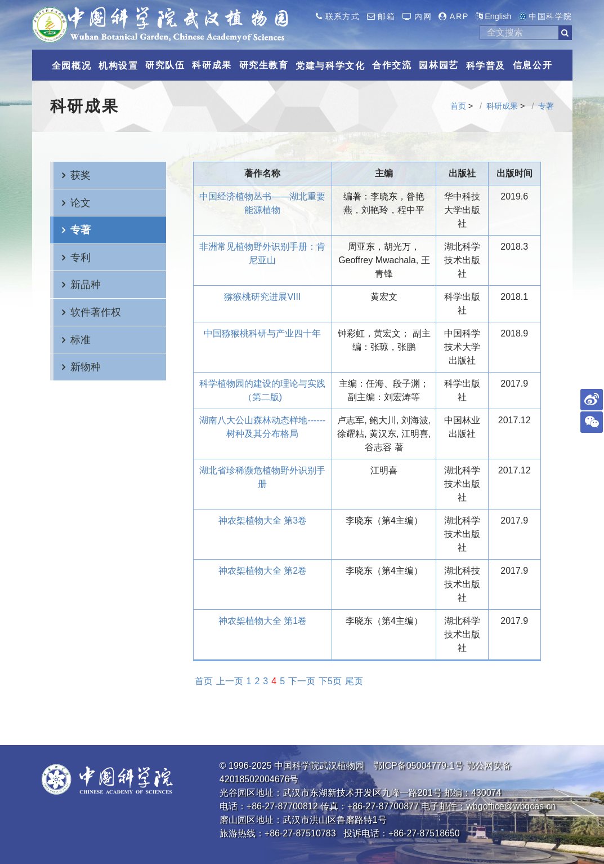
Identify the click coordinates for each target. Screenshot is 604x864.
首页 (458, 105)
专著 (546, 105)
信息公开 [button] (532, 65)
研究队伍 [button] (165, 65)
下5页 (330, 681)
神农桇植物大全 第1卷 (262, 621)
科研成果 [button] (211, 65)
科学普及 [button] (485, 65)
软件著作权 (95, 312)
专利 (80, 257)
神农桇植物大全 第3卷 (262, 520)
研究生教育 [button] (264, 65)
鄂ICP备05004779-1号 (418, 765)
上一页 (229, 681)
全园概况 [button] (71, 65)
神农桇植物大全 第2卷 (262, 570)
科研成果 (502, 105)
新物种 (85, 367)
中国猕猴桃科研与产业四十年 (262, 333)
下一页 (301, 681)
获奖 (80, 175)
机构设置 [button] (118, 65)
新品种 (85, 284)
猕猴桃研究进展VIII (262, 297)
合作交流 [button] (391, 65)
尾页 (354, 681)
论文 (80, 203)
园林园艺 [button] (438, 65)
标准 (80, 339)
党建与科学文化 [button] (330, 65)
